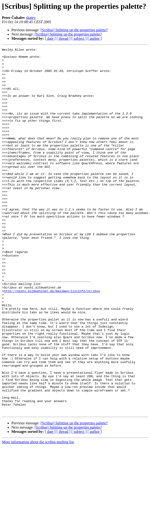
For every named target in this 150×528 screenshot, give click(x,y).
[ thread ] (63, 38)
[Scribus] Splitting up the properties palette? (74, 30)
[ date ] (50, 38)
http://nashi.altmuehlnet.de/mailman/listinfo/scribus (52, 340)
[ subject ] (79, 38)
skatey (31, 18)
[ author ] (95, 38)
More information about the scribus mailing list (38, 515)
